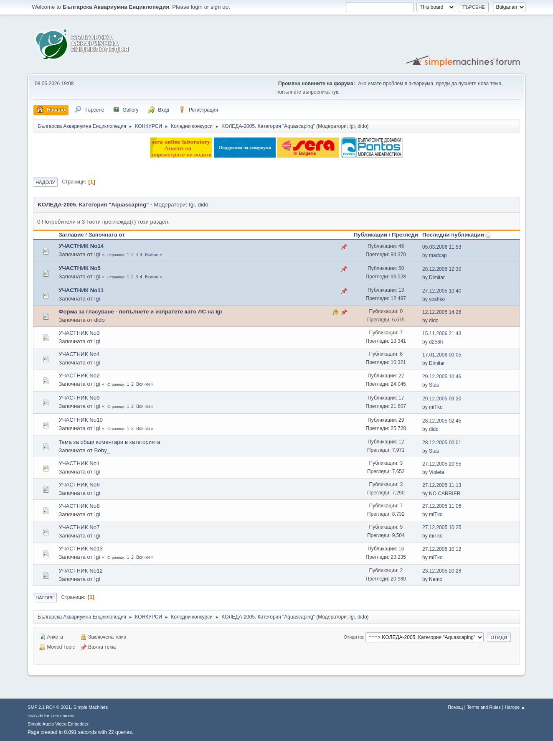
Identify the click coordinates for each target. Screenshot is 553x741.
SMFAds (35, 715)
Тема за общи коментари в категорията (109, 442)
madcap (438, 255)
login (197, 7)
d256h (436, 342)
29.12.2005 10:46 (441, 376)
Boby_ (102, 450)
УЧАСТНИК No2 (78, 375)
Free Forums (62, 715)
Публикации (370, 235)
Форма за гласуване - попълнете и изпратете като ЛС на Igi (140, 311)
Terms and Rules (484, 707)
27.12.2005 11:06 (441, 506)
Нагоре (45, 597)
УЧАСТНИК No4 (78, 354)
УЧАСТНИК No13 (80, 548)
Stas (434, 385)
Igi (352, 126)
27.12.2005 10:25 (441, 527)
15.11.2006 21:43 (441, 333)
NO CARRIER (444, 494)
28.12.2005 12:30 (441, 269)
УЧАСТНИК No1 (78, 463)
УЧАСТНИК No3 (78, 333)
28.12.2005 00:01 (441, 443)
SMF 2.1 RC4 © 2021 (49, 707)
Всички (151, 254)
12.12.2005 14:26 (441, 312)
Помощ (455, 707)
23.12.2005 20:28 (441, 571)
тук (334, 92)
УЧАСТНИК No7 (78, 527)
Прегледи (405, 235)
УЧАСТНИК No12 (80, 571)
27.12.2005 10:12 (441, 549)
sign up (219, 7)
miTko (436, 407)
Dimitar (437, 277)
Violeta (436, 472)
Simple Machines (91, 707)
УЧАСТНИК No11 (81, 290)
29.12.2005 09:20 (441, 399)
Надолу (45, 182)
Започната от (107, 235)
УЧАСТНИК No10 (80, 420)
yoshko (437, 299)
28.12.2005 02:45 (441, 421)
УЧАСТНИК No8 (78, 506)
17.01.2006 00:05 (441, 355)
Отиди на (353, 636)
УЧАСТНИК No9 (78, 398)
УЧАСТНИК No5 (79, 268)
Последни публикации (457, 235)
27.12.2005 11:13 (441, 485)
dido (362, 126)
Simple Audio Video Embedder (58, 723)
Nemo (435, 579)
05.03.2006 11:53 (441, 247)
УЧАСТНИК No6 (78, 484)
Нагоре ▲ (515, 707)
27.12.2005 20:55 (441, 464)
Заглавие (71, 235)
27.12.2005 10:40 (441, 291)
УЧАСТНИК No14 (81, 246)
